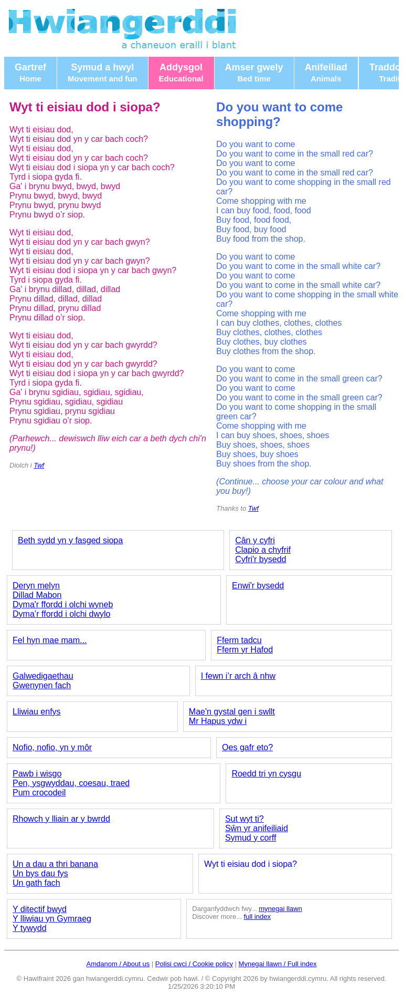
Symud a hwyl (102, 72)
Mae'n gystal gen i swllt (232, 711)
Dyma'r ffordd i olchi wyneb (63, 604)
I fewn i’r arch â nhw (238, 675)
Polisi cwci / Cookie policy (194, 964)
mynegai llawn (280, 909)
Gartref (30, 72)
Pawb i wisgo (37, 773)
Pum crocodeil (39, 792)
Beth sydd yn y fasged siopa (70, 540)
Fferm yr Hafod (245, 649)
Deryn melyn (36, 585)
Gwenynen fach (42, 685)
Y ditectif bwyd (40, 909)
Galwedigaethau (43, 675)
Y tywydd (30, 928)
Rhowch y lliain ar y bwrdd (61, 818)
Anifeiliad (326, 72)
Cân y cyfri (255, 540)
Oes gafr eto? (247, 747)
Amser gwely (254, 72)
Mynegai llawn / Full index (278, 964)
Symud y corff (251, 837)
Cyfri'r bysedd (260, 559)
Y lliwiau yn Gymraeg (52, 918)
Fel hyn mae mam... (50, 640)
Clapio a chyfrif (263, 549)
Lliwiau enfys (37, 711)
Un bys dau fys (40, 873)
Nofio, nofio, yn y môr (52, 747)
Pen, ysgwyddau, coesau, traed (71, 783)
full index (257, 916)
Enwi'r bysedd (258, 585)
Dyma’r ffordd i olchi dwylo (61, 613)
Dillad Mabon (37, 595)
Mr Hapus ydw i (218, 721)
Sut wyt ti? (244, 818)
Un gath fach (36, 882)
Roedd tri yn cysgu (266, 773)
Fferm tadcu (239, 640)
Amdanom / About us (118, 964)
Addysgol (181, 72)
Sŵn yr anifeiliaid (256, 828)
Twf (39, 465)
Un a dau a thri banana (55, 864)
